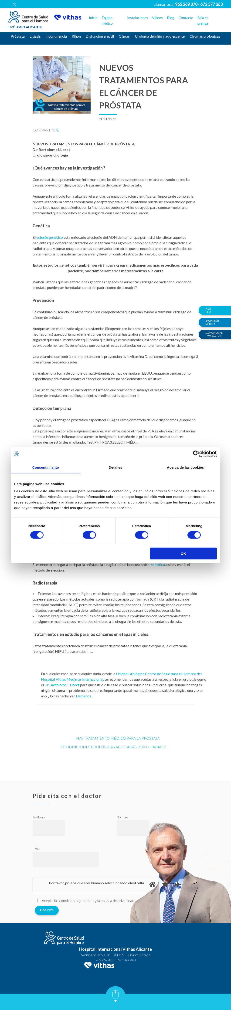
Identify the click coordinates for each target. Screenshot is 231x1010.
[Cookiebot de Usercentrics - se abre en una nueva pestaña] (196, 453)
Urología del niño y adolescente (160, 36)
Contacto (186, 18)
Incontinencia (56, 36)
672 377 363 (127, 960)
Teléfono (39, 817)
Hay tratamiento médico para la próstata (118, 738)
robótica (158, 564)
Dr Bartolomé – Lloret (61, 685)
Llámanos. (84, 696)
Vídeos (157, 18)
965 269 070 (104, 960)
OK (183, 554)
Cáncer (124, 36)
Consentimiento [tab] (45, 467)
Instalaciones (137, 18)
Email (36, 849)
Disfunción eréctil (100, 36)
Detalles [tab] (115, 467)
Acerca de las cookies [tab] (185, 467)
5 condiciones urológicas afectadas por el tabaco (113, 747)
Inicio (93, 18)
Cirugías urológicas (205, 36)
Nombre (122, 817)
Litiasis (35, 36)
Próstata (18, 36)
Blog (170, 18)
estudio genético (49, 237)
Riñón (76, 36)
